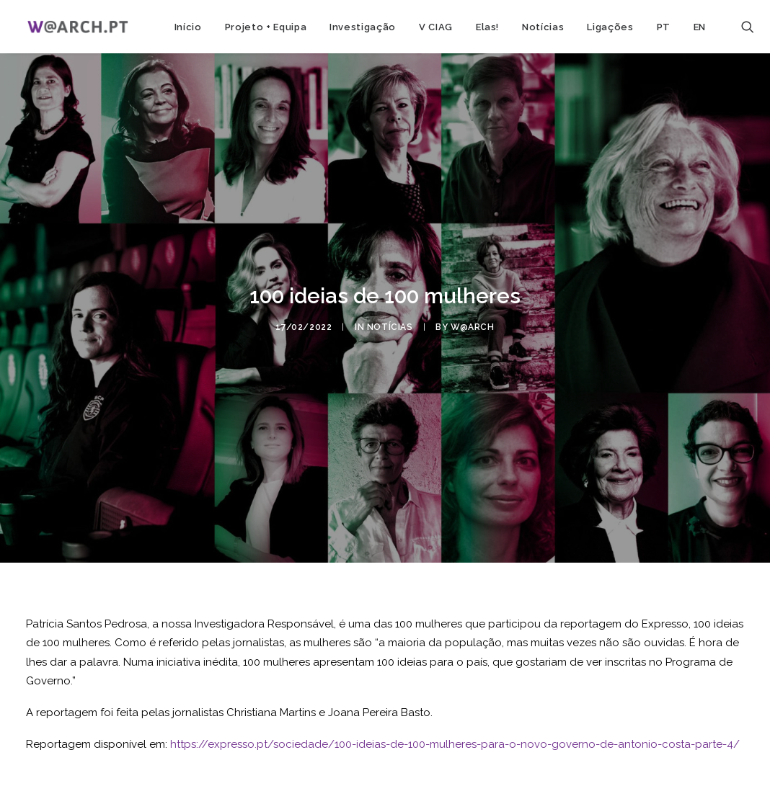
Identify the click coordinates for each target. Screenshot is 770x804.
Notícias (543, 27)
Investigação (362, 27)
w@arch (473, 324)
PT (664, 27)
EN (700, 27)
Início (188, 27)
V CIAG (436, 27)
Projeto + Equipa (265, 27)
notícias (390, 324)
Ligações (610, 27)
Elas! (487, 27)
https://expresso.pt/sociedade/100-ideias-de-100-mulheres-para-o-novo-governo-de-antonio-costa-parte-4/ (455, 739)
